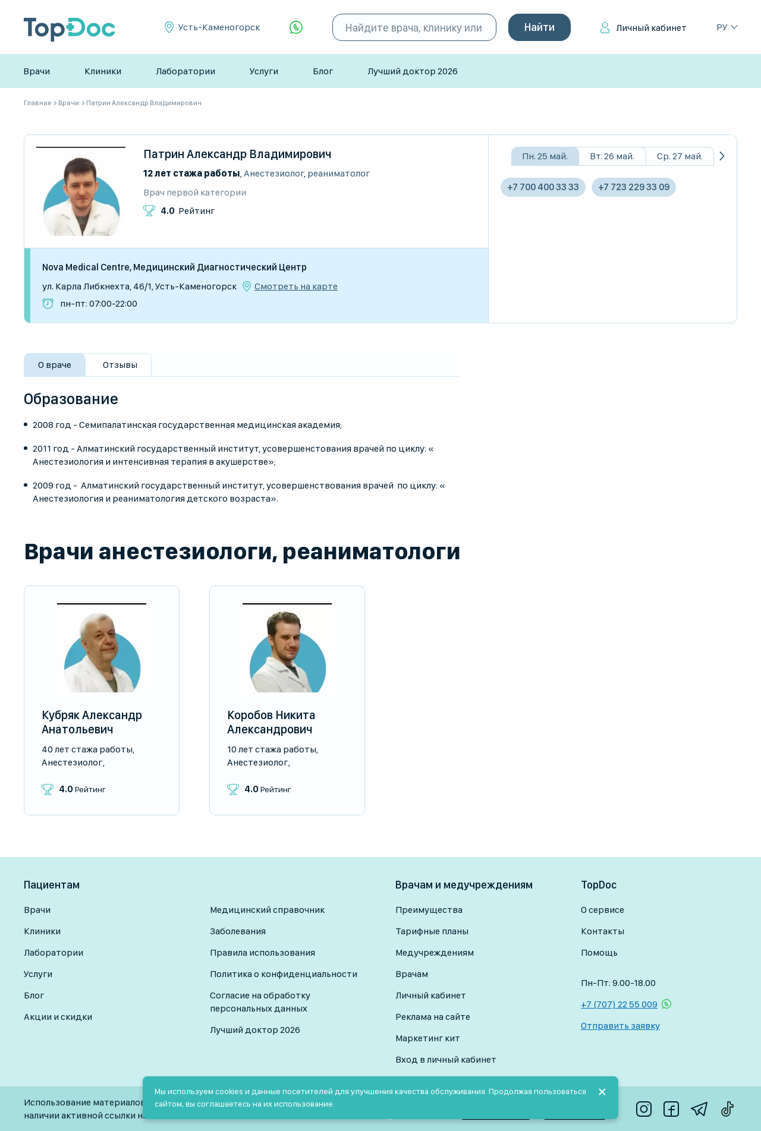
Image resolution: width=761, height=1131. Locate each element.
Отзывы (120, 364)
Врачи (36, 71)
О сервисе (602, 909)
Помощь (599, 952)
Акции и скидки (58, 1016)
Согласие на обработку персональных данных (260, 1002)
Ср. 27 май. (680, 156)
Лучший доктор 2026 (412, 71)
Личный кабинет (651, 27)
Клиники (102, 71)
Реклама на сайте (432, 1016)
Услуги (264, 71)
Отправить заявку (620, 1025)
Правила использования (262, 952)
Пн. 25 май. (545, 156)
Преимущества (429, 909)
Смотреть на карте (296, 286)
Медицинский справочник (267, 909)
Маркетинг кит (427, 1038)
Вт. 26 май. (612, 156)
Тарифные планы (431, 931)
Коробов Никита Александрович (271, 722)
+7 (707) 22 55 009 (619, 1004)
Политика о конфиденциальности (283, 973)
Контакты (602, 931)
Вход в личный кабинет (445, 1059)
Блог (323, 71)
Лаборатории (185, 71)
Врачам (411, 973)
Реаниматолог (338, 173)
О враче (54, 364)
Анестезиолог (274, 173)
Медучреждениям (434, 952)
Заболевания (238, 931)
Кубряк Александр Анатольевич (92, 722)
